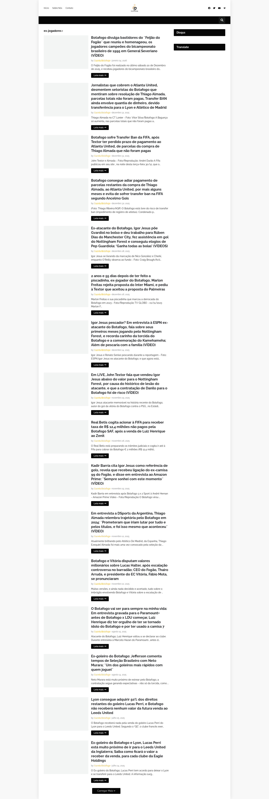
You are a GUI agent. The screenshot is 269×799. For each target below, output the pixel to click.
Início (46, 8)
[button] (222, 20)
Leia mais (98, 75)
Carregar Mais (105, 790)
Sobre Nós (57, 8)
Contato (69, 8)
